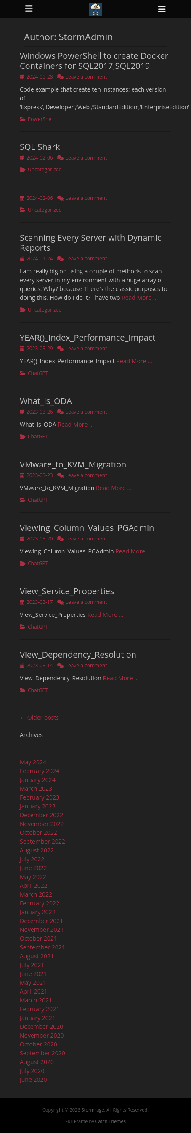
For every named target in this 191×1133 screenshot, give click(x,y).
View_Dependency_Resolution (78, 654)
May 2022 (33, 877)
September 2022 (42, 841)
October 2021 (38, 938)
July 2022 (32, 859)
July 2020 (32, 1071)
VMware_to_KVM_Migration (73, 464)
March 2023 (36, 788)
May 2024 (33, 762)
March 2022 (36, 894)
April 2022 (34, 885)
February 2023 (39, 797)
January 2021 (38, 1018)
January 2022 (38, 912)
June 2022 (33, 868)
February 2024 (39, 771)
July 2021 (32, 965)
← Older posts (39, 717)
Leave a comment (86, 76)
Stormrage (92, 1110)
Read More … (140, 298)
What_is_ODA (46, 401)
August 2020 (37, 1062)
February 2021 (39, 1009)
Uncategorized (45, 169)
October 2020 (38, 1044)
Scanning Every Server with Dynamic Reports (90, 242)
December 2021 (41, 921)
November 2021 (42, 930)
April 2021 (34, 991)
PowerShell (41, 119)
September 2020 (42, 1053)
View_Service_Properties (67, 591)
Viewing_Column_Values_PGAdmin (87, 527)
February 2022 (39, 903)
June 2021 (33, 974)
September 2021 (42, 947)
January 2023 (38, 806)
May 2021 (33, 982)
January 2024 (38, 780)
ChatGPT (38, 373)
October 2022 (38, 833)
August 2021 (37, 956)
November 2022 (42, 824)
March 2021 (36, 1000)
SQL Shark (40, 146)
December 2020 (41, 1027)
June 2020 (33, 1079)
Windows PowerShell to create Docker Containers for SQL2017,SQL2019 (94, 60)
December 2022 (41, 815)
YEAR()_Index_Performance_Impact (87, 337)
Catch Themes (111, 1121)
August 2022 (37, 850)
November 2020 (42, 1035)
